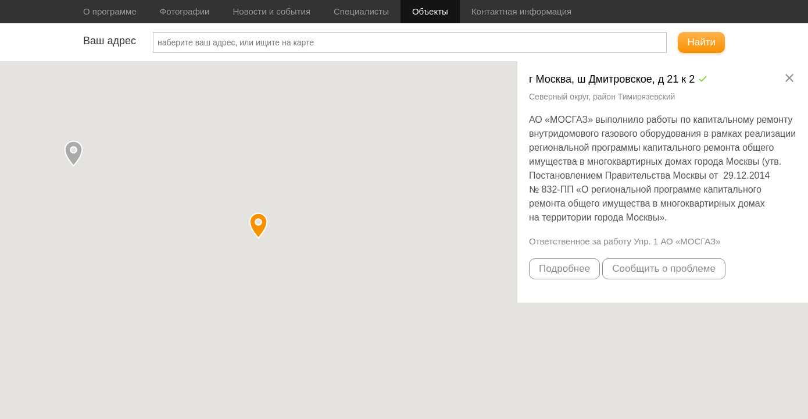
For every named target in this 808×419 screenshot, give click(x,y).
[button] (73, 153)
